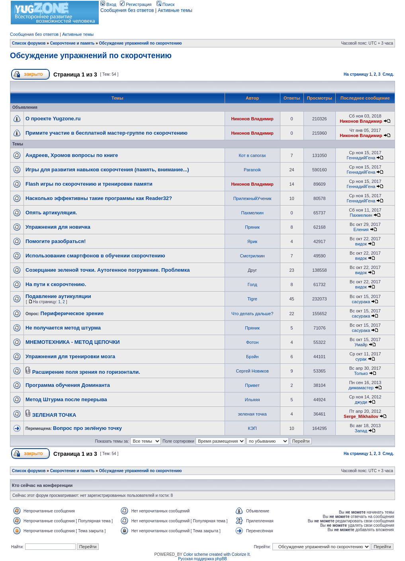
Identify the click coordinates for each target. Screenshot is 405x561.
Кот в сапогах (252, 155)
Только (361, 373)
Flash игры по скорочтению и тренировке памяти (89, 184)
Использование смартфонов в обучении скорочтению (95, 256)
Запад (361, 430)
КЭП (252, 428)
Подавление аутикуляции (58, 296)
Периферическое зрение (72, 313)
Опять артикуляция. (51, 213)
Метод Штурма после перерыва (66, 399)
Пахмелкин (252, 212)
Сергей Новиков (252, 371)
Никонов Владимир (252, 118)
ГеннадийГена (361, 157)
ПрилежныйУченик (252, 198)
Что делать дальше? (252, 313)
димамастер (361, 387)
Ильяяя (252, 399)
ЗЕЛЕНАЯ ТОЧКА (54, 415)
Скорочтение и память (72, 43)
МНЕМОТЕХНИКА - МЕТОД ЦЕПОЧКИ (72, 342)
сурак (361, 359)
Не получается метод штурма (63, 328)
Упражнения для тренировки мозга (70, 356)
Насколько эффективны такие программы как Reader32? (98, 198)
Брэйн (252, 356)
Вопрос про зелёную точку (87, 428)
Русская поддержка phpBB (202, 559)
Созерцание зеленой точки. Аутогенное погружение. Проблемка (107, 270)
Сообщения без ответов (127, 10)
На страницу (356, 74)
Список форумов (29, 43)
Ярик (252, 241)
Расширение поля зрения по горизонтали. (86, 372)
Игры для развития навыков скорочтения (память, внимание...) (107, 170)
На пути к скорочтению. (55, 284)
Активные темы (175, 10)
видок (361, 243)
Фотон (252, 342)
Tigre (252, 298)
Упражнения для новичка (57, 227)
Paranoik (252, 169)
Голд (252, 284)
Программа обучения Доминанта (67, 385)
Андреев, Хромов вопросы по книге (71, 155)
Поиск (166, 4)
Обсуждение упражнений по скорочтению (140, 43)
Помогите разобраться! (55, 241)
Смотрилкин (252, 255)
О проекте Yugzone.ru (52, 119)
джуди (361, 402)
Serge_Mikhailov (361, 416)
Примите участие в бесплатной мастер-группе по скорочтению (106, 133)
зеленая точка (252, 414)
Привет (252, 385)
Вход (108, 4)
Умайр (360, 344)
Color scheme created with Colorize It (217, 554)
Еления (360, 229)
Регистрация (135, 4)
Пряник (252, 227)
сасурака (361, 301)
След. (388, 74)
